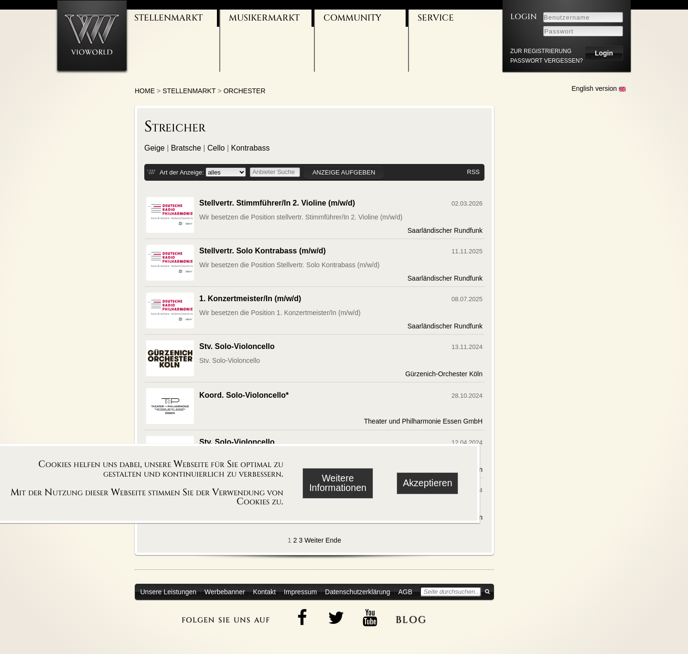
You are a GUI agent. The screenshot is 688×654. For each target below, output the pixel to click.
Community (352, 18)
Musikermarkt (264, 18)
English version (598, 88)
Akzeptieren (427, 483)
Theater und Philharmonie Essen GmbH (423, 421)
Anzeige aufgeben (343, 172)
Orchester (245, 91)
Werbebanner (224, 592)
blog (411, 618)
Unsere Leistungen (168, 592)
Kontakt (264, 592)
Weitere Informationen (337, 483)
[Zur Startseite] (92, 35)
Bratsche (186, 148)
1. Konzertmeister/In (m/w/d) (250, 298)
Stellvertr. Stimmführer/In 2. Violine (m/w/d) (277, 203)
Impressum (300, 592)
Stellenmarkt (168, 18)
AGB (405, 592)
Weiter (313, 540)
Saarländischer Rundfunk (445, 230)
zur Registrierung (540, 51)
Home (145, 91)
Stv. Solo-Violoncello (237, 346)
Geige (154, 148)
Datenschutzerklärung (357, 592)
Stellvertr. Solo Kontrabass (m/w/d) (262, 251)
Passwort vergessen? (546, 60)
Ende (333, 540)
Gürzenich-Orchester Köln (444, 374)
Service (436, 18)
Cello (216, 148)
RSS (473, 171)
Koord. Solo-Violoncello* (244, 395)
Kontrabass (250, 148)
